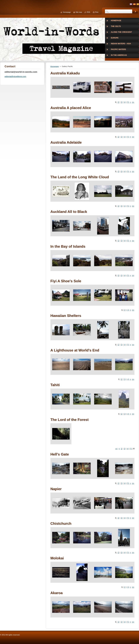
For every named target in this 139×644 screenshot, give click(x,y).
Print (96, 12)
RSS (88, 12)
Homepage (54, 66)
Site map (79, 12)
